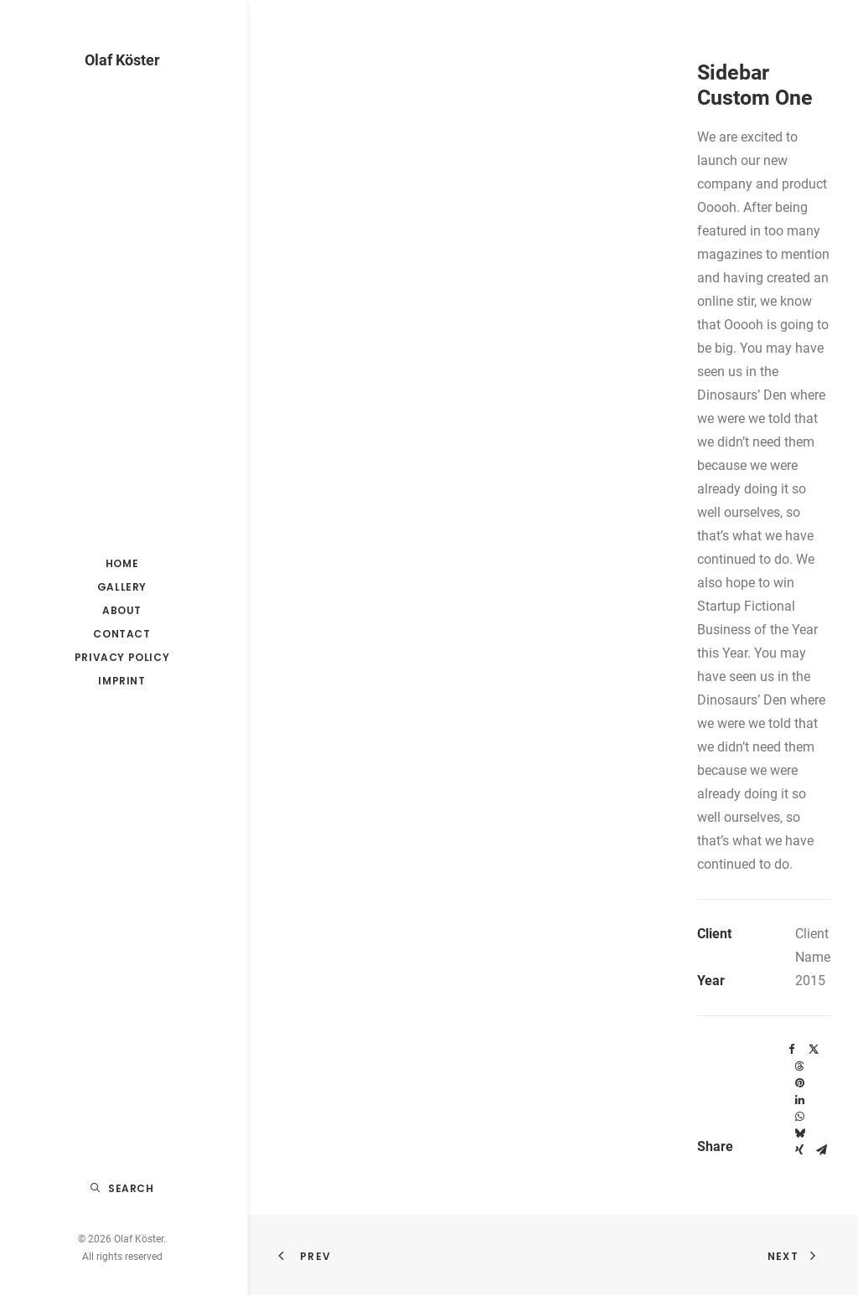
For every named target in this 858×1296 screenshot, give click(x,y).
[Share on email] (821, 1150)
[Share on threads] (799, 1066)
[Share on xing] (799, 1150)
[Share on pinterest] (799, 1083)
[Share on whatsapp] (799, 1116)
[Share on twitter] (814, 1049)
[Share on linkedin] (799, 1100)
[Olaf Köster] (122, 60)
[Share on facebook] (792, 1049)
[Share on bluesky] (799, 1133)
